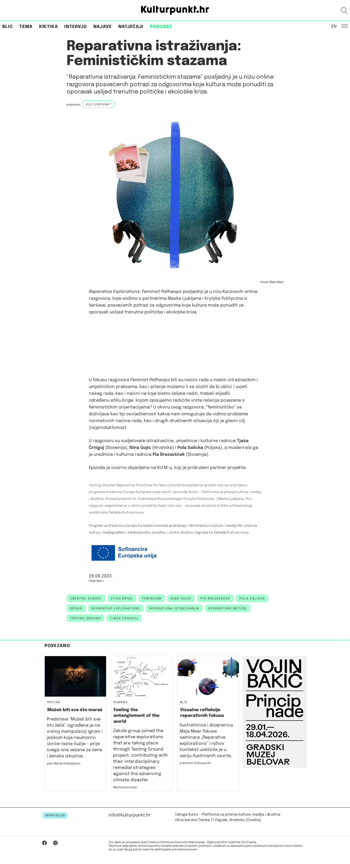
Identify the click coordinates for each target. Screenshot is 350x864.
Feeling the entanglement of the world (136, 716)
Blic (7, 27)
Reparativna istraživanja (174, 608)
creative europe (86, 598)
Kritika (48, 27)
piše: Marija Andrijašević (63, 763)
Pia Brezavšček (215, 598)
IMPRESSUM (55, 815)
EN (334, 26)
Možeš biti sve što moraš (74, 710)
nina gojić (181, 598)
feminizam (152, 598)
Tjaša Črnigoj (124, 618)
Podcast (161, 27)
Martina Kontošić (125, 787)
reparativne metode (227, 608)
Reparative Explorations (115, 608)
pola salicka (252, 598)
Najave (102, 27)
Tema (25, 27)
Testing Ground (85, 618)
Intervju (75, 27)
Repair (76, 608)
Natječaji (131, 27)
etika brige (122, 598)
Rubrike (121, 702)
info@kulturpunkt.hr (130, 815)
